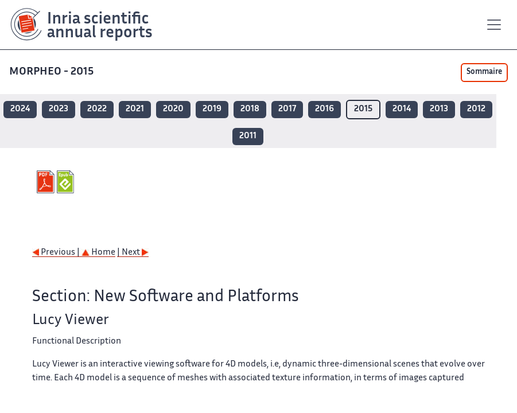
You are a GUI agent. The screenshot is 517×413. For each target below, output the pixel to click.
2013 (439, 109)
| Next (133, 252)
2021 (135, 109)
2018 (249, 109)
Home (98, 252)
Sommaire (484, 72)
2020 (173, 109)
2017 (287, 109)
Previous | (56, 252)
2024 (20, 109)
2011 (247, 136)
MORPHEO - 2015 (52, 72)
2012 (476, 109)
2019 (212, 109)
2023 (58, 109)
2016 (324, 109)
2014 (401, 109)
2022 (97, 109)
